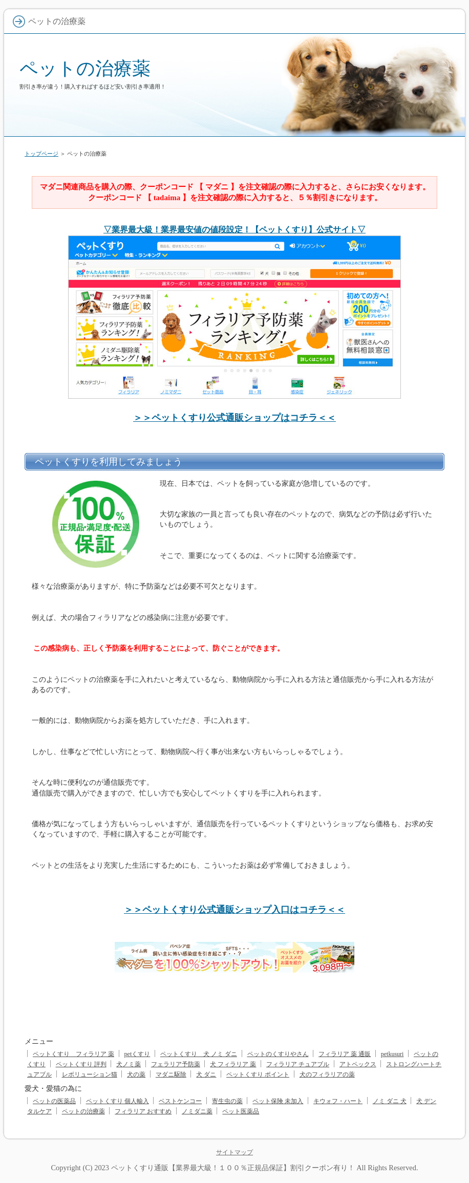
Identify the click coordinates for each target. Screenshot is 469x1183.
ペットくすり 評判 (81, 1064)
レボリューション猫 (89, 1074)
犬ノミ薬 (128, 1064)
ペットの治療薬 (85, 68)
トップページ (41, 153)
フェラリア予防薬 (175, 1064)
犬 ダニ (206, 1074)
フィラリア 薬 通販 (344, 1054)
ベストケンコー (180, 1101)
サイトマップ (234, 1152)
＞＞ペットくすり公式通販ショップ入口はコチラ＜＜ (234, 910)
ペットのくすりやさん (278, 1054)
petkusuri (392, 1054)
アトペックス (357, 1064)
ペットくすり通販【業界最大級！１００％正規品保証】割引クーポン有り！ (233, 1168)
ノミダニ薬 (197, 1111)
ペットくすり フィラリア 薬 (73, 1054)
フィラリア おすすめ (143, 1111)
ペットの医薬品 (54, 1101)
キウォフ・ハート (338, 1101)
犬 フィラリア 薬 (233, 1064)
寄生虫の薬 (227, 1101)
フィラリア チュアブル (297, 1064)
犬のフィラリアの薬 (327, 1074)
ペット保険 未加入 (277, 1101)
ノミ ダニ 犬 (390, 1101)
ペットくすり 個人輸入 (117, 1101)
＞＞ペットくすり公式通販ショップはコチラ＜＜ (234, 418)
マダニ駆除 (171, 1074)
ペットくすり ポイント (257, 1074)
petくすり (137, 1054)
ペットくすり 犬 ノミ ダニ (198, 1054)
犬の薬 (136, 1074)
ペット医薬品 (240, 1111)
